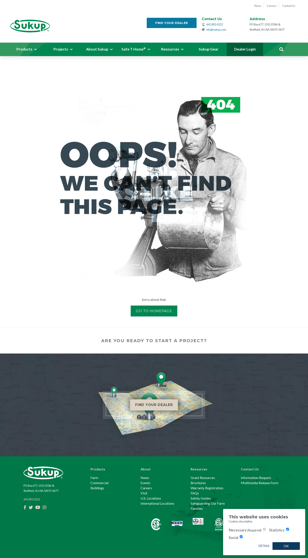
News (145, 478)
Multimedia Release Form (259, 483)
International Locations (157, 503)
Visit (144, 493)
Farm (94, 478)
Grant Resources (203, 478)
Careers (146, 488)
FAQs (195, 493)
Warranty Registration (207, 488)
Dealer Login (245, 50)
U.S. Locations (151, 498)
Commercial (99, 483)
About (146, 469)
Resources (199, 469)
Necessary (245, 530)
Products (97, 469)
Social (233, 537)
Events (145, 483)
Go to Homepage (154, 312)
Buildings (97, 488)
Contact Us (250, 469)
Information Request (256, 478)
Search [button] (281, 50)
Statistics (276, 530)
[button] (27, 50)
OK (286, 546)
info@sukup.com (216, 30)
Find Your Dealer (171, 23)
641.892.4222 (214, 25)
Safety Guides (201, 498)
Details (264, 546)
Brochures (198, 483)
